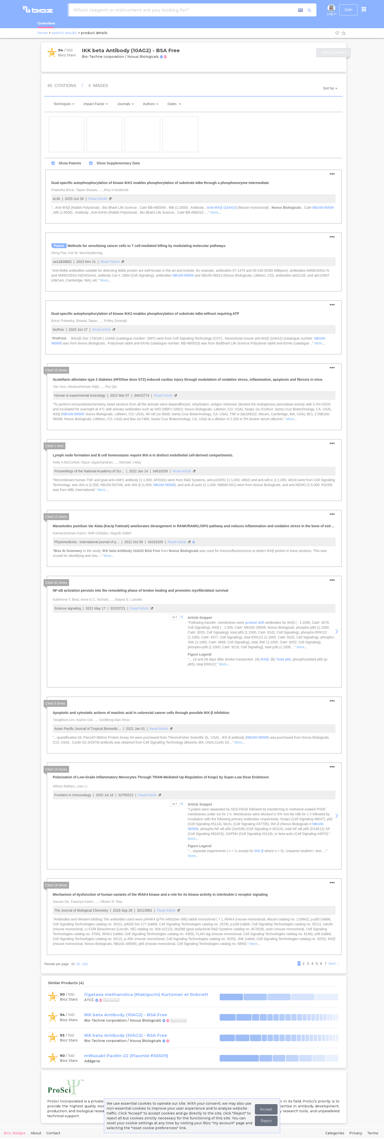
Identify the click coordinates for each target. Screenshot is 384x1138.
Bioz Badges (15, 1133)
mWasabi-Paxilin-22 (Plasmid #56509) (126, 1055)
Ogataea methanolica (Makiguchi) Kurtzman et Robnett (146, 994)
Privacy (355, 1133)
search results (64, 33)
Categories (334, 1133)
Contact (53, 1133)
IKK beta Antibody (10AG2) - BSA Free (125, 1014)
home (42, 33)
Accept (266, 1109)
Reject (266, 1121)
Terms (372, 1133)
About (36, 1133)
